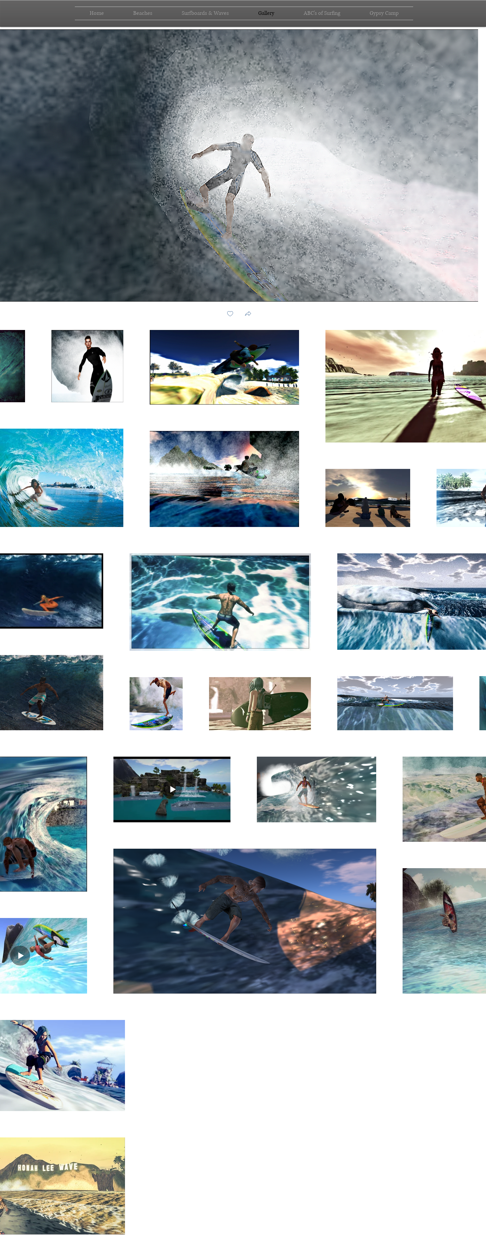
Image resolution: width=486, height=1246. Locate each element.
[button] (248, 314)
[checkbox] (230, 314)
